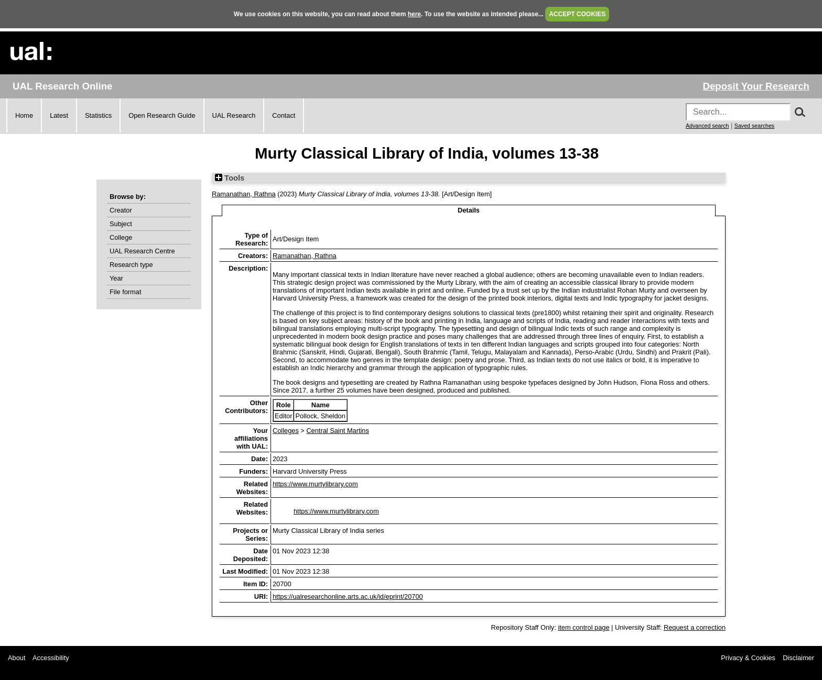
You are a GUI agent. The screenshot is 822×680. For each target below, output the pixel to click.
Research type (131, 265)
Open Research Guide (161, 115)
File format (125, 292)
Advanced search (707, 125)
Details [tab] (469, 210)
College (121, 237)
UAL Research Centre (142, 251)
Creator (121, 210)
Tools (229, 178)
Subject (121, 224)
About (16, 658)
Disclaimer (798, 658)
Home (24, 115)
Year (116, 278)
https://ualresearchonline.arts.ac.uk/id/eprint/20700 (348, 596)
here (414, 14)
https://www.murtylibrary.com (315, 484)
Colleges (286, 430)
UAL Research (234, 115)
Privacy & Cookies (748, 658)
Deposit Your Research (755, 86)
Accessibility (51, 658)
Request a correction (695, 627)
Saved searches (754, 125)
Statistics (98, 115)
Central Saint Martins (337, 430)
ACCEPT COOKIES (577, 14)
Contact (283, 115)
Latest (59, 115)
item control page (583, 627)
